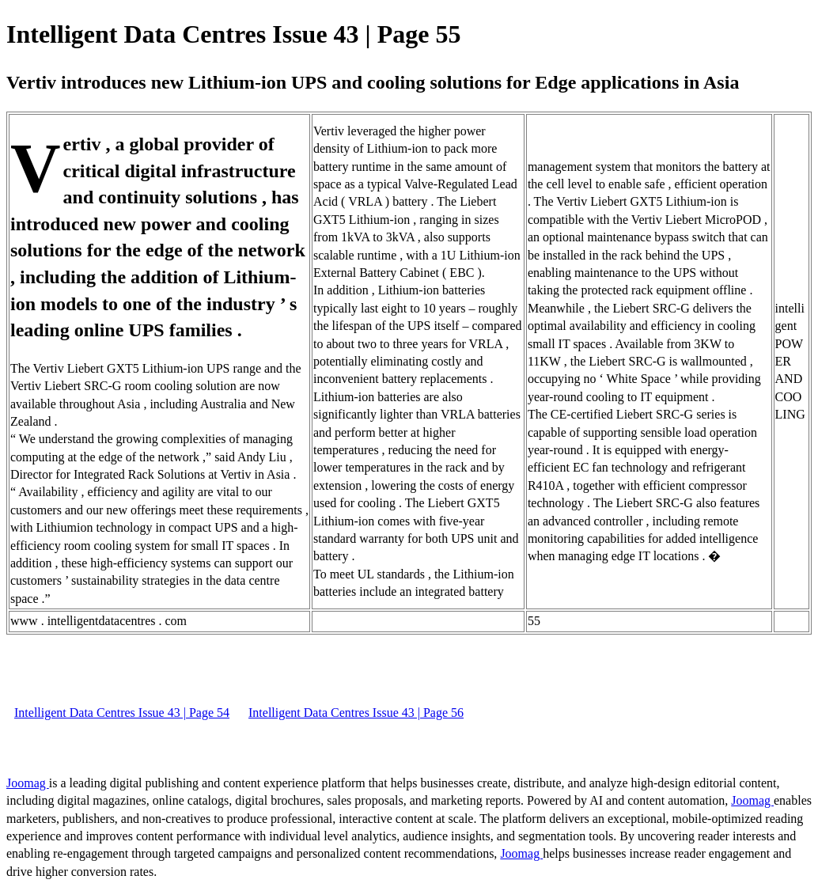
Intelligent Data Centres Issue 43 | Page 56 (356, 712)
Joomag (27, 783)
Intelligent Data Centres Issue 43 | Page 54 (121, 712)
